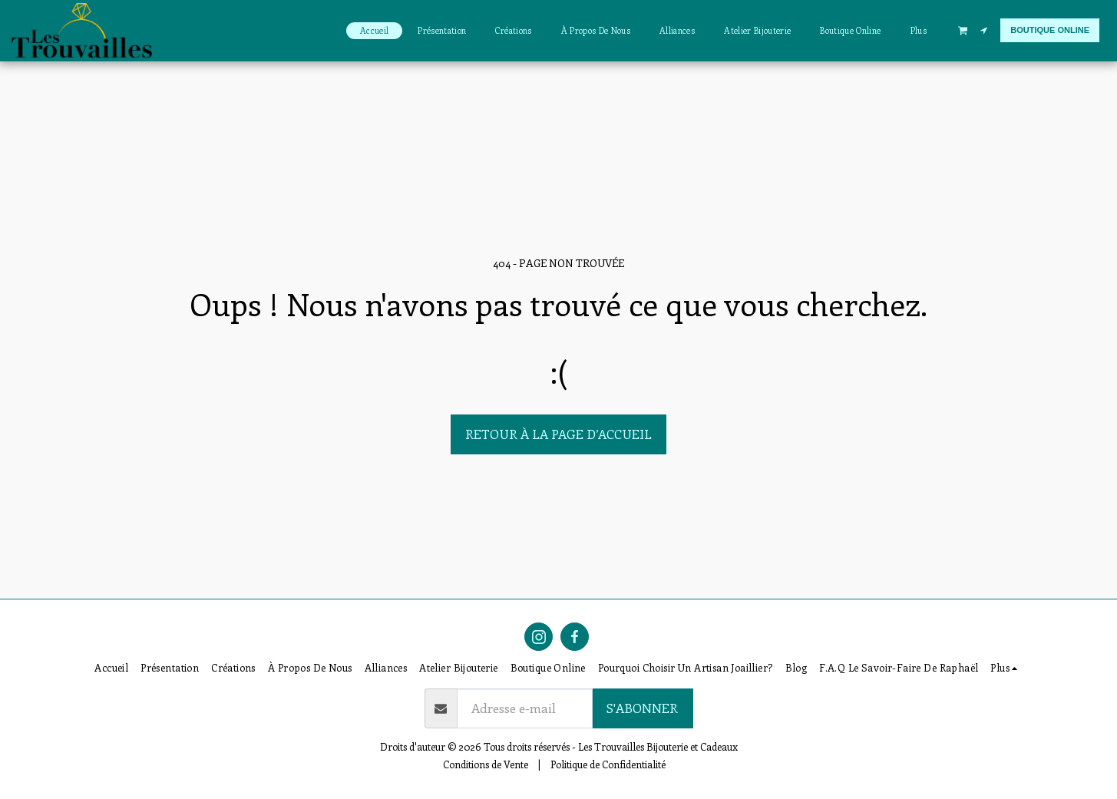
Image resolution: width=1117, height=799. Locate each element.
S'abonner (642, 707)
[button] (963, 30)
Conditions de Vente (485, 764)
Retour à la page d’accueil (558, 433)
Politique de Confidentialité (608, 764)
